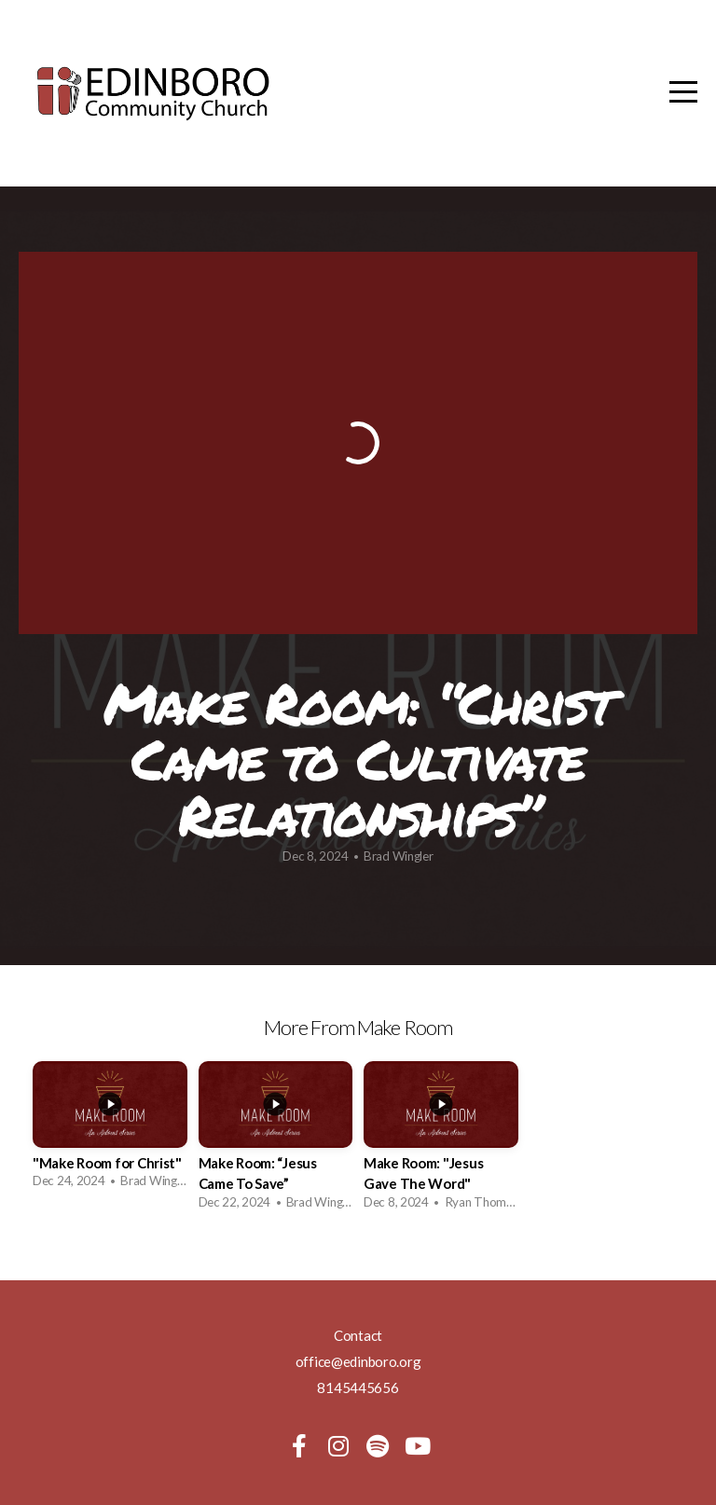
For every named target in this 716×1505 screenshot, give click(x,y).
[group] (110, 1130)
